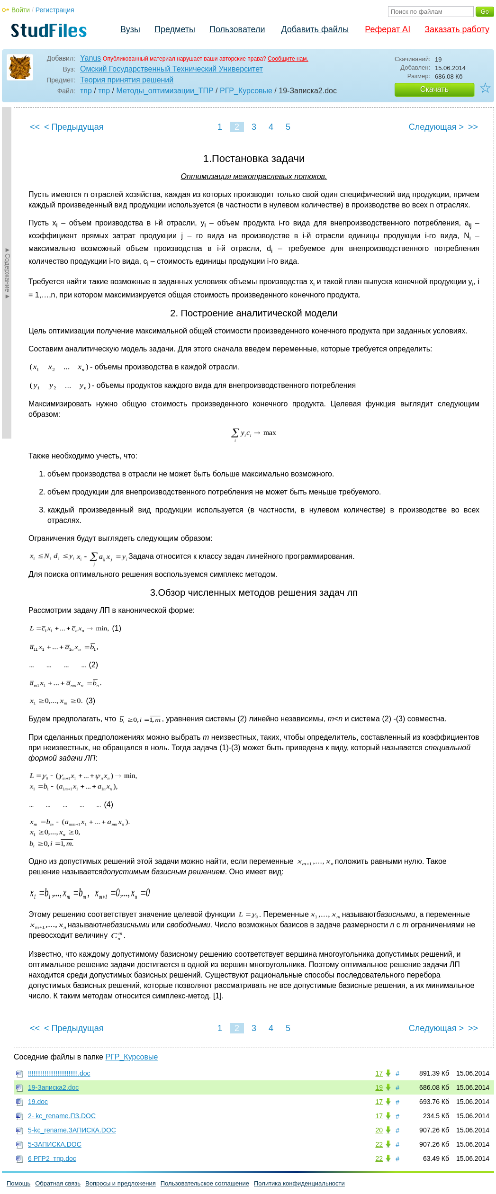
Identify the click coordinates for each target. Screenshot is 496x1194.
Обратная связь (58, 1183)
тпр (86, 91)
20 (379, 1130)
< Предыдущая (74, 127)
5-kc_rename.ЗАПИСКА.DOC (72, 1130)
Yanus (90, 58)
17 (379, 1073)
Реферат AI (387, 29)
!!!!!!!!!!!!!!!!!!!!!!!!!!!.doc (59, 1073)
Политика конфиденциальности (299, 1183)
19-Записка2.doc (53, 1087)
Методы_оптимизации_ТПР (164, 91)
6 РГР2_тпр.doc (52, 1158)
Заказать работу (456, 29)
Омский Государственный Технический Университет (171, 69)
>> (473, 127)
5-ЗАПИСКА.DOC (54, 1144)
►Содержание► (7, 273)
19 (379, 1087)
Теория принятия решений (126, 80)
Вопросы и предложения (120, 1183)
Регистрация (55, 10)
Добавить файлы (315, 29)
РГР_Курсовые (246, 91)
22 (379, 1144)
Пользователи (237, 29)
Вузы (130, 29)
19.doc (38, 1101)
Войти (20, 10)
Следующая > (436, 127)
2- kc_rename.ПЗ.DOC (62, 1116)
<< (35, 127)
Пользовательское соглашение (205, 1183)
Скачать (434, 89)
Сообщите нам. (288, 59)
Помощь (18, 1183)
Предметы (174, 29)
